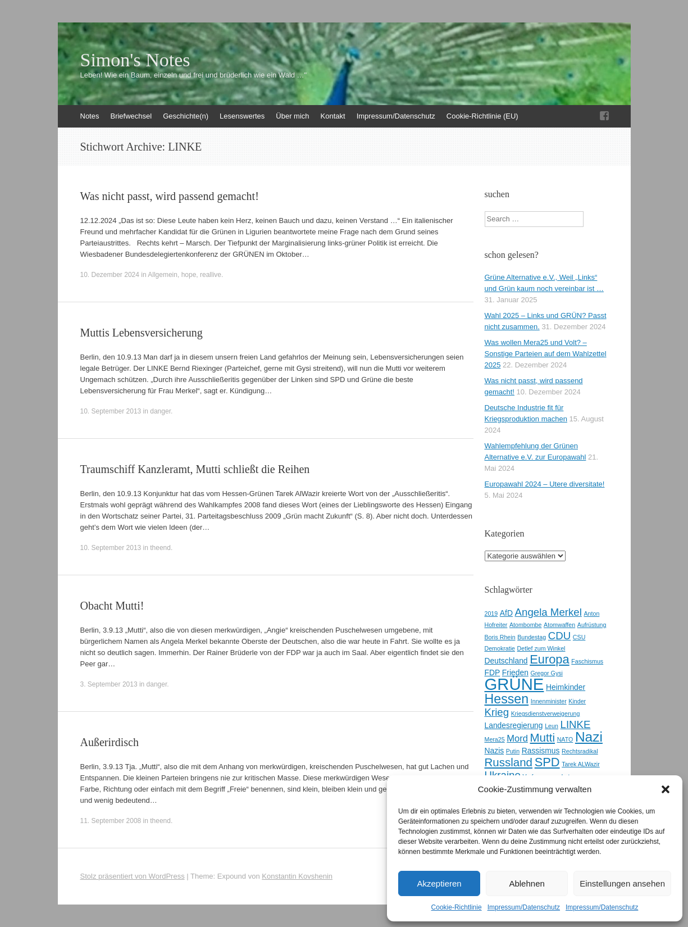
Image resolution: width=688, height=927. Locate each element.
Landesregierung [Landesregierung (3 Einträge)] (514, 725)
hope (189, 275)
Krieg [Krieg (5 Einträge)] (497, 712)
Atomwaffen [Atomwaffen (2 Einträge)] (559, 624)
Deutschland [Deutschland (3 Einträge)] (506, 660)
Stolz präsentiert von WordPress (132, 876)
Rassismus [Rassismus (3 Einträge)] (541, 750)
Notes (89, 116)
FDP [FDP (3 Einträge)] (492, 672)
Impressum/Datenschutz (523, 907)
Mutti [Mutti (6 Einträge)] (542, 737)
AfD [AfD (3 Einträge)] (506, 612)
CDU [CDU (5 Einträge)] (559, 636)
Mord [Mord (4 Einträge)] (517, 738)
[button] (665, 789)
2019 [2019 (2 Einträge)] (491, 613)
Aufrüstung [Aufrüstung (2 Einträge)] (592, 624)
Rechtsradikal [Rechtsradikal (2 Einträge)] (580, 751)
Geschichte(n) (185, 116)
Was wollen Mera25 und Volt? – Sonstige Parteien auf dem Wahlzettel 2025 (546, 353)
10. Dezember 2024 (109, 275)
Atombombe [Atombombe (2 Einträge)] (525, 624)
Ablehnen (526, 883)
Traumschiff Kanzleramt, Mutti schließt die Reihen (195, 469)
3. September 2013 (109, 684)
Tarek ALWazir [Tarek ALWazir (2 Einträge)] (581, 764)
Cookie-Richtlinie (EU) (482, 116)
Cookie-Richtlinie (456, 907)
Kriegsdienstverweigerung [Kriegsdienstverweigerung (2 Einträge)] (545, 713)
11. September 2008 (111, 821)
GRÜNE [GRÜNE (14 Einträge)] (514, 684)
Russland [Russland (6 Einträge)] (509, 762)
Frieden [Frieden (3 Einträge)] (515, 672)
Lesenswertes (242, 116)
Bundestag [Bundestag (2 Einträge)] (531, 637)
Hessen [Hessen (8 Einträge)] (507, 699)
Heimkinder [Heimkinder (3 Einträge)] (565, 687)
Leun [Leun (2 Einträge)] (551, 725)
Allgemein (162, 275)
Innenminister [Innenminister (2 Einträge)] (549, 701)
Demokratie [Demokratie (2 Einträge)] (500, 648)
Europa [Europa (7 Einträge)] (549, 659)
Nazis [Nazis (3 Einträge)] (494, 750)
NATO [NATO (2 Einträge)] (565, 739)
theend (160, 548)
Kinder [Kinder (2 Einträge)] (577, 701)
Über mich (292, 116)
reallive (210, 275)
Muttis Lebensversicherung (141, 332)
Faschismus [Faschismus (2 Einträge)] (587, 661)
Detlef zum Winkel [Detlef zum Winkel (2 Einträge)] (541, 648)
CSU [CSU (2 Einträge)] (579, 637)
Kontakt (333, 116)
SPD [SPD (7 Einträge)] (547, 762)
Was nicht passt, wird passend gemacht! (169, 196)
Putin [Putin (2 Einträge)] (513, 751)
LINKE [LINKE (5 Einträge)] (576, 724)
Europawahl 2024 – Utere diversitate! (545, 484)
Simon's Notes (135, 60)
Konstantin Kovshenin (297, 876)
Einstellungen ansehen (622, 883)
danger (160, 411)
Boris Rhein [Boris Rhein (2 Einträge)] (500, 637)
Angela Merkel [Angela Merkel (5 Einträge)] (548, 612)
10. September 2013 (111, 411)
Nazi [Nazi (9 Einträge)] (589, 736)
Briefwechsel (131, 116)
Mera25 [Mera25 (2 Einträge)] (495, 739)
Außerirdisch (109, 742)
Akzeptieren (439, 883)
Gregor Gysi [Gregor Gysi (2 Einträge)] (546, 673)
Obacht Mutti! (112, 605)
